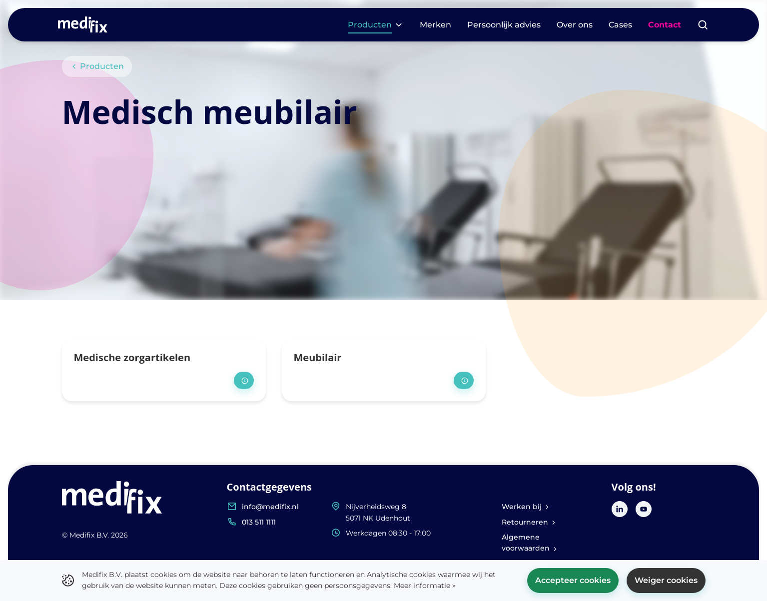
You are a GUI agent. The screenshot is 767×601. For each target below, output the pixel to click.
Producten (97, 66)
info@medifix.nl (270, 506)
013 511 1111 (259, 522)
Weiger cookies (666, 580)
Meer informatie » (425, 586)
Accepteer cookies (573, 580)
